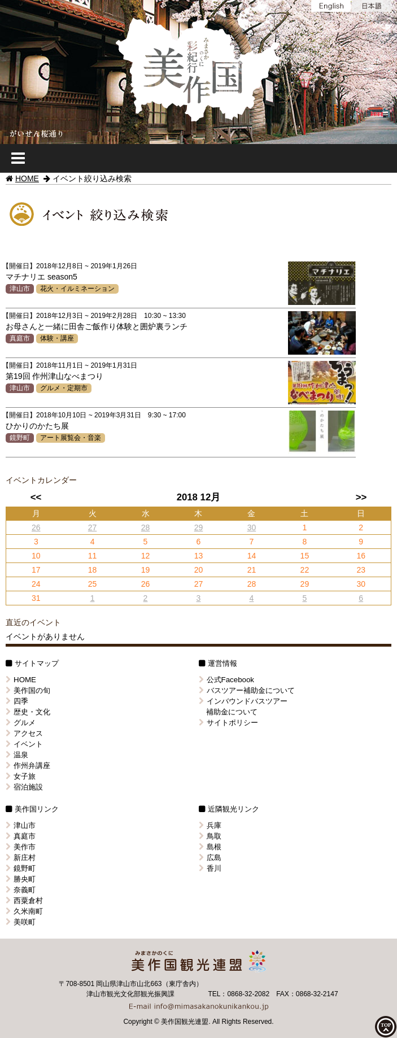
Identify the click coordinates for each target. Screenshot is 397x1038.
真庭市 (20, 338)
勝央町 (21, 879)
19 (145, 569)
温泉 (17, 755)
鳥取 (210, 836)
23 (360, 569)
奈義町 (21, 890)
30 (251, 527)
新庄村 (21, 857)
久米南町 (24, 911)
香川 (210, 868)
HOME (27, 178)
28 (145, 527)
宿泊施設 (24, 787)
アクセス (24, 733)
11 (92, 555)
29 (198, 527)
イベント (24, 744)
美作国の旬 (28, 690)
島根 (210, 847)
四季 (17, 701)
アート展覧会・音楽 (70, 438)
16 (360, 555)
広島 (210, 857)
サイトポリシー (228, 722)
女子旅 (21, 776)
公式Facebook (227, 679)
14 (251, 555)
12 (145, 555)
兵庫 (210, 825)
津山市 (20, 289)
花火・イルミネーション (77, 289)
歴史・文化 (28, 712)
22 (304, 569)
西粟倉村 (24, 900)
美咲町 (21, 922)
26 (36, 527)
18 (92, 569)
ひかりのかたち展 (37, 425)
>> (361, 497)
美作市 (21, 847)
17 (36, 569)
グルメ (21, 722)
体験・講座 (57, 338)
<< (36, 497)
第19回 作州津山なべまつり (54, 376)
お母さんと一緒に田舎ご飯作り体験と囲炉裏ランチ (96, 326)
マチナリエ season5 (41, 276)
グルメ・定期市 (64, 388)
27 (92, 527)
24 (36, 583)
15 (304, 555)
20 (198, 569)
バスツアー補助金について (247, 690)
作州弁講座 (28, 765)
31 (36, 598)
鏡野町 (20, 438)
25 (92, 583)
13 (198, 555)
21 (251, 569)
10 (36, 555)
